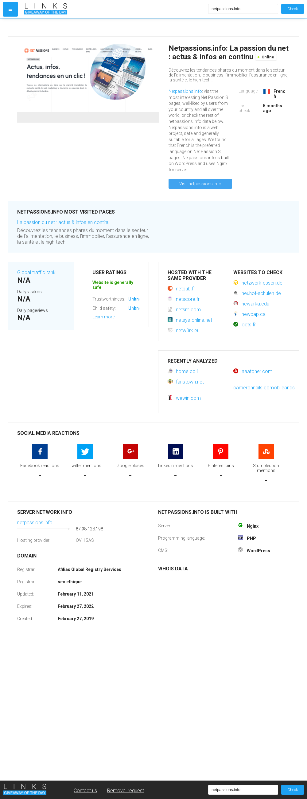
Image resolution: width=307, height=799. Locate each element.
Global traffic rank (36, 272)
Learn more (103, 316)
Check (292, 8)
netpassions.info (34, 522)
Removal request (125, 790)
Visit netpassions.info (200, 183)
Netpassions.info (185, 91)
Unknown (137, 299)
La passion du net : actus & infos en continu (63, 222)
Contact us (85, 790)
